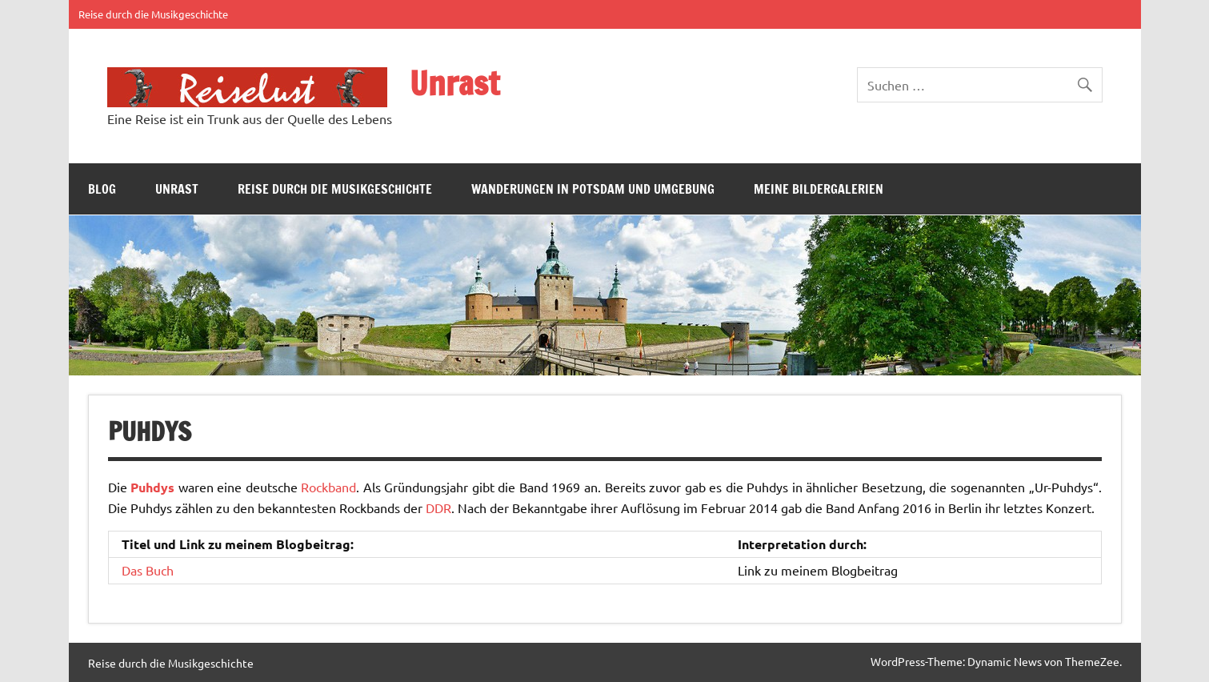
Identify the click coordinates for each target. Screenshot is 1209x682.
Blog (102, 189)
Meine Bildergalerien (818, 189)
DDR (438, 507)
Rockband (328, 487)
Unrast (454, 83)
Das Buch (148, 570)
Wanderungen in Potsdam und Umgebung (593, 189)
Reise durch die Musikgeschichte (153, 14)
